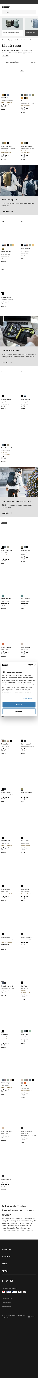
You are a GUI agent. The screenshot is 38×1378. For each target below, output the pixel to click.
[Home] (7, 7)
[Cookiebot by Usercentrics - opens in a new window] (27, 665)
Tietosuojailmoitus (7, 1298)
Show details (27, 698)
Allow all (19, 705)
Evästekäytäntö (6, 1302)
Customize (19, 711)
